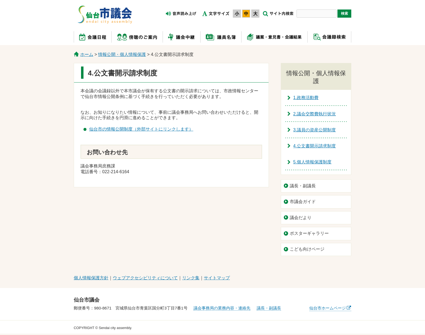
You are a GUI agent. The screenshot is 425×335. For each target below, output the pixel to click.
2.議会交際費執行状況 (314, 114)
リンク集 (190, 278)
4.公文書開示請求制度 (314, 146)
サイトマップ (217, 278)
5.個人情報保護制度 (312, 162)
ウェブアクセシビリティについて (145, 278)
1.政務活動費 (305, 97)
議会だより (300, 217)
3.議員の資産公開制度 (314, 130)
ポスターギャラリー (309, 233)
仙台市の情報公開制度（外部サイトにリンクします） (141, 129)
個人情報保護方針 (91, 278)
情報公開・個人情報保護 (122, 54)
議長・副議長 (303, 186)
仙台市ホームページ (327, 308)
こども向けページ (307, 249)
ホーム (86, 54)
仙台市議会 (105, 14)
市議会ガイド (303, 201)
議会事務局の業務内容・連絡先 (222, 308)
